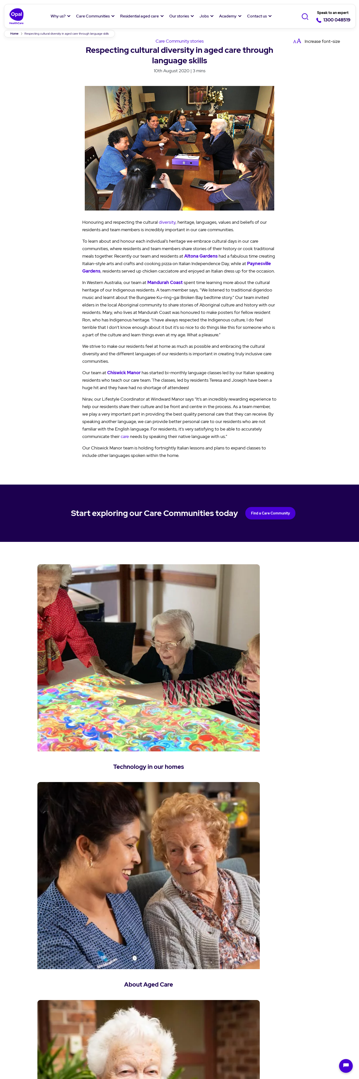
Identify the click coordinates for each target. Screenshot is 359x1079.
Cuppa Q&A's (195, 1006)
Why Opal (32, 965)
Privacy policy (30, 1040)
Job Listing (247, 978)
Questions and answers (151, 1006)
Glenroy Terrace (203, 1059)
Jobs (204, 16)
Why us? (58, 16)
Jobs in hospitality (254, 1008)
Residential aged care (139, 16)
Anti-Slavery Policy (242, 1040)
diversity (167, 222)
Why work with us (253, 988)
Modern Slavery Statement (182, 1040)
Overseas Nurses (252, 1018)
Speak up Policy (126, 1040)
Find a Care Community (270, 513)
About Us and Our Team (45, 978)
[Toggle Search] (305, 16)
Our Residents (35, 1008)
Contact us (257, 16)
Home (14, 34)
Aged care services (147, 996)
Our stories (179, 16)
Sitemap (282, 1040)
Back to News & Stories (179, 885)
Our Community (37, 998)
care (125, 436)
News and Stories (199, 978)
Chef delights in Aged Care (86, 1059)
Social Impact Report (42, 1018)
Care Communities (93, 16)
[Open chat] (346, 1066)
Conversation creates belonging (150, 1059)
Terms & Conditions (77, 1040)
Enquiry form (302, 978)
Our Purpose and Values (45, 988)
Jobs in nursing (251, 998)
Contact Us (302, 965)
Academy (228, 16)
